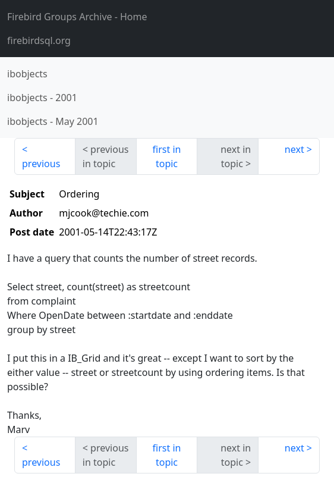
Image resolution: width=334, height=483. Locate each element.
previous (41, 163)
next (294, 149)
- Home (77, 16)
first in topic (167, 156)
